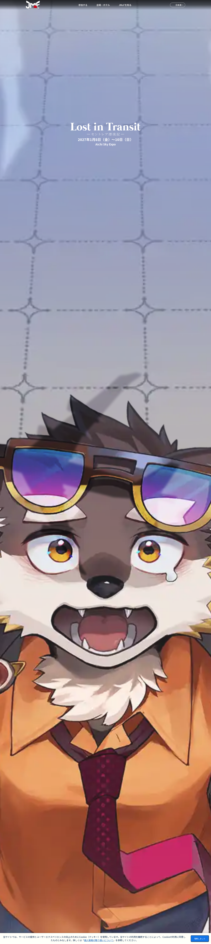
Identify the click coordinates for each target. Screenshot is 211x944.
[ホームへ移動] (33, 5)
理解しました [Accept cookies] (199, 938)
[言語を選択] (177, 5)
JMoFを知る (125, 5)
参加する (82, 5)
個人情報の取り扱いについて (98, 940)
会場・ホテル (103, 5)
